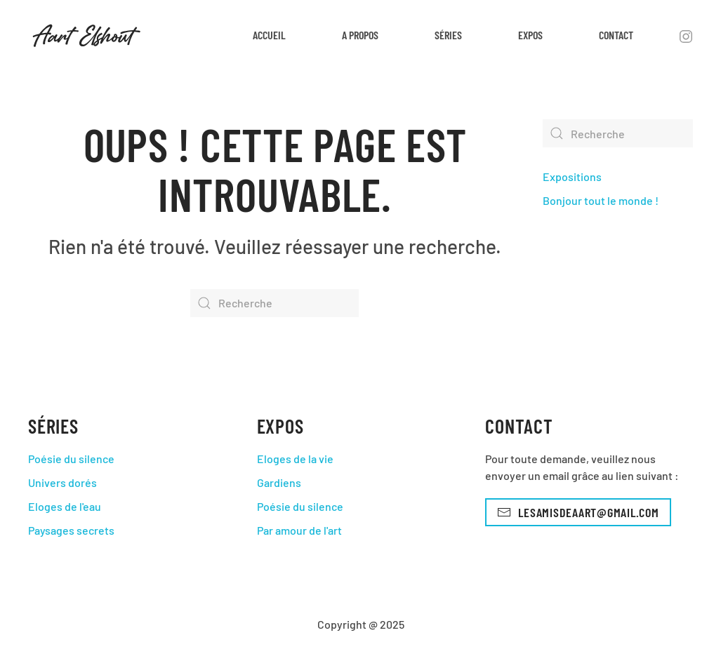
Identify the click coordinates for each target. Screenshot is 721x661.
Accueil (269, 34)
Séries (448, 34)
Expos (530, 34)
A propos (360, 34)
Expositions (572, 176)
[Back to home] (86, 35)
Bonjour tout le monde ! (601, 200)
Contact (616, 34)
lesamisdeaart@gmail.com (578, 512)
